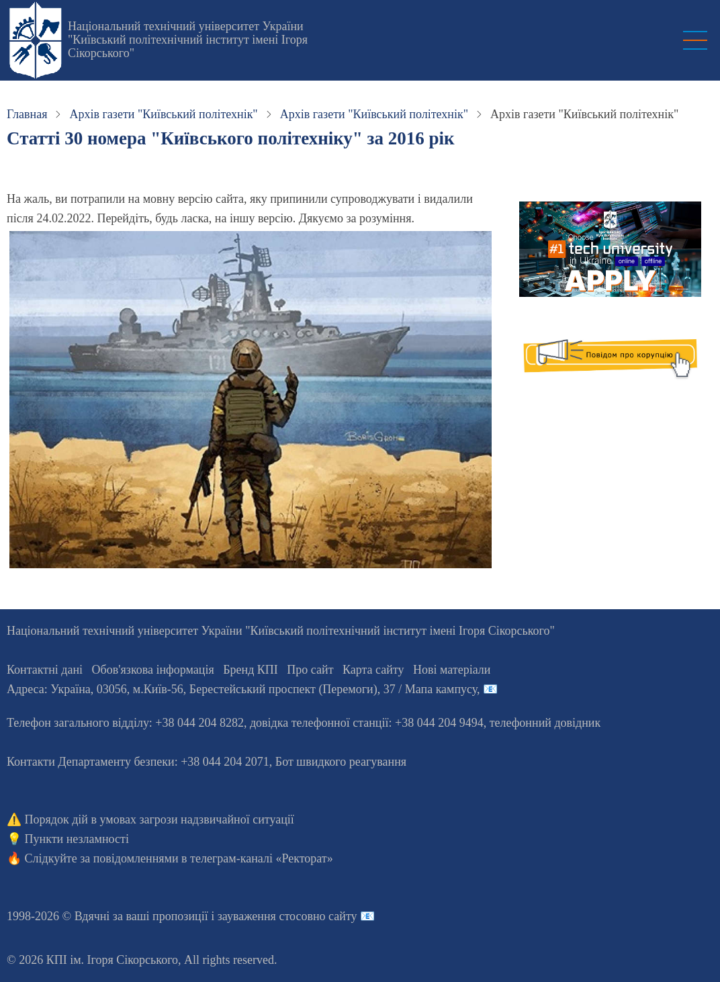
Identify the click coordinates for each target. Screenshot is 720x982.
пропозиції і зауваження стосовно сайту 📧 (263, 916)
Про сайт (310, 669)
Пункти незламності (77, 839)
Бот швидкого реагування (340, 761)
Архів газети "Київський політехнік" (163, 114)
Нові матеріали (451, 669)
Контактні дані (45, 669)
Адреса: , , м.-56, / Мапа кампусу (242, 689)
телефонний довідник (545, 722)
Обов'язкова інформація (153, 669)
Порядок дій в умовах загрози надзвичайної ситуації (159, 819)
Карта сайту (373, 669)
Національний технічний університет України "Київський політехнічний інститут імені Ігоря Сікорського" (188, 39)
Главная (27, 114)
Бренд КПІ (250, 669)
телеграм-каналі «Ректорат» (261, 858)
